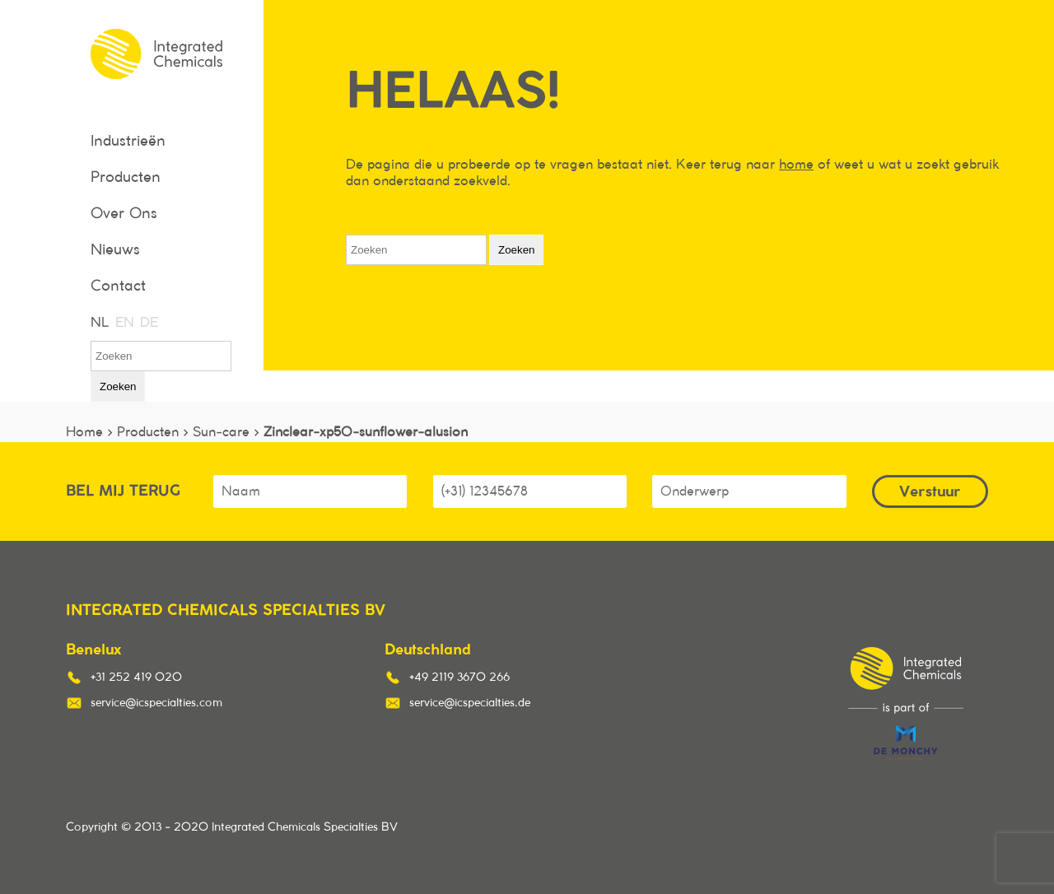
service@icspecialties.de (469, 703)
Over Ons (124, 214)
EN (123, 322)
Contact (118, 286)
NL (99, 322)
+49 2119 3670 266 (459, 677)
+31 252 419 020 (136, 677)
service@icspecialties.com (156, 703)
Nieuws (115, 250)
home (796, 164)
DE (148, 322)
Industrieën (128, 141)
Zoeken (118, 386)
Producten (126, 177)
